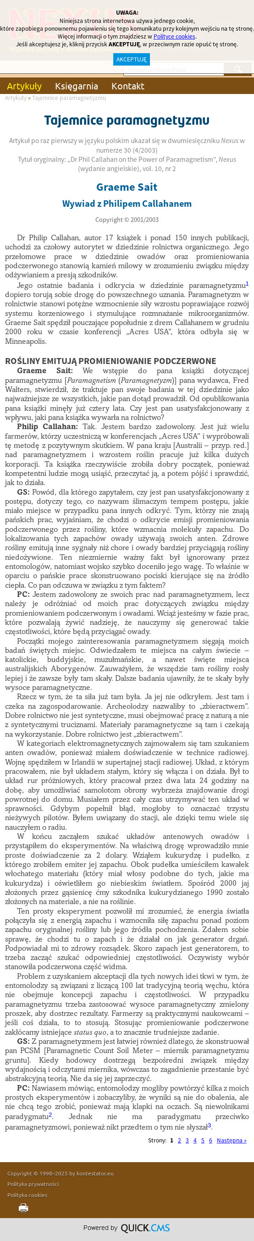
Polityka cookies (27, 1194)
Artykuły (24, 85)
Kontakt (127, 85)
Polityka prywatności (33, 1183)
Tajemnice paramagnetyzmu (69, 98)
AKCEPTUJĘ (131, 59)
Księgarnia (76, 85)
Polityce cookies (174, 36)
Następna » (232, 1140)
